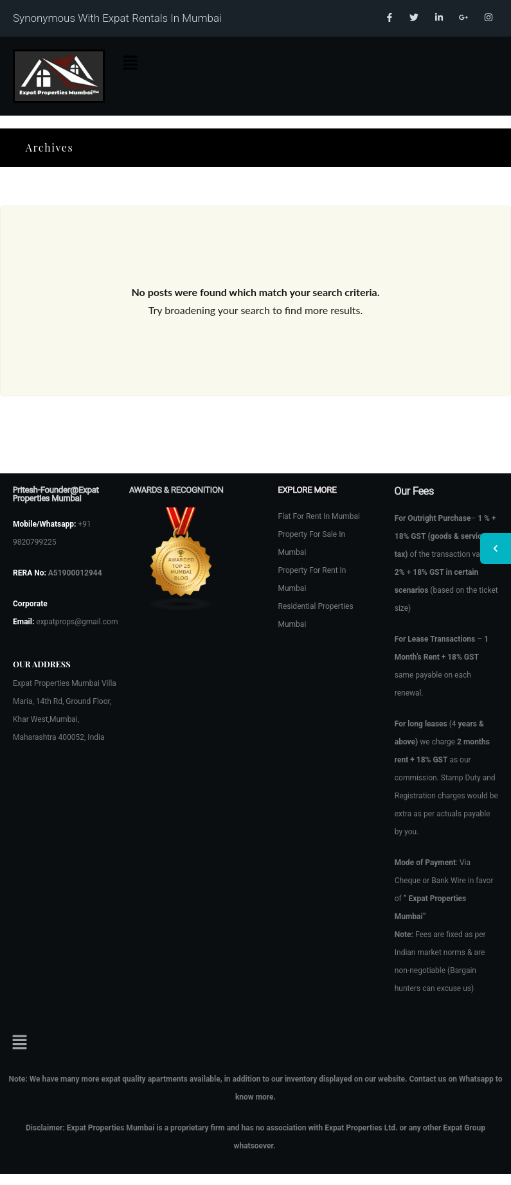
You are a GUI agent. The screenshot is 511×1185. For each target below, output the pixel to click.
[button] (130, 63)
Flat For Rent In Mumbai (319, 516)
